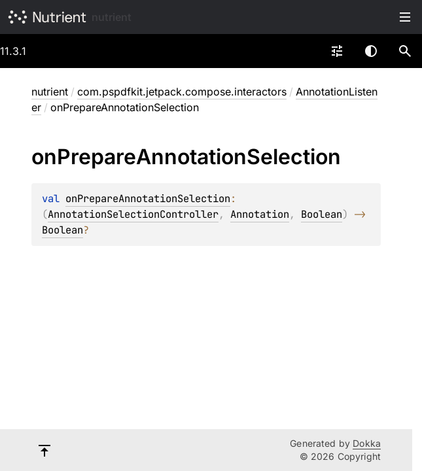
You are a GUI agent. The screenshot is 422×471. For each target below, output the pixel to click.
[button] (405, 51)
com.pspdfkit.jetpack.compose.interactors (182, 91)
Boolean (321, 214)
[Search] (405, 51)
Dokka (367, 443)
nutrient (112, 17)
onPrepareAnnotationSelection (147, 198)
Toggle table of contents (405, 17)
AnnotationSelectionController (133, 214)
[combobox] (337, 51)
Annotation (259, 214)
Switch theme (371, 51)
